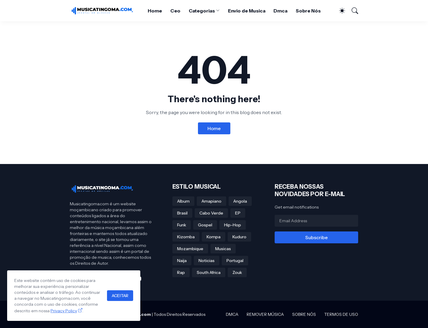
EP (237, 213)
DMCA (232, 314)
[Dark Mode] (339, 11)
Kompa (214, 236)
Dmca (280, 11)
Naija (182, 260)
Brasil (182, 213)
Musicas (223, 248)
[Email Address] (316, 221)
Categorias (202, 11)
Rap (181, 272)
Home (155, 11)
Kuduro (239, 236)
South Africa (209, 272)
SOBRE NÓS (304, 314)
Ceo (175, 11)
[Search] (352, 11)
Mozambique (190, 248)
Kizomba (186, 236)
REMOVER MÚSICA (265, 314)
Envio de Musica (246, 11)
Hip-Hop (232, 225)
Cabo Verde (211, 213)
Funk (181, 225)
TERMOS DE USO (341, 314)
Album (183, 201)
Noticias (207, 260)
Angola (240, 201)
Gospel (205, 225)
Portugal (234, 260)
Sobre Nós (308, 11)
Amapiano (211, 201)
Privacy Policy (64, 310)
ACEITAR (120, 295)
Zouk (237, 272)
